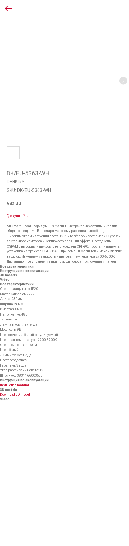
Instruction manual (14, 385)
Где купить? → (18, 216)
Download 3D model (15, 394)
